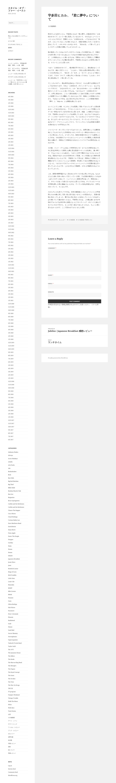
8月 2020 (10, 317)
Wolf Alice (11, 708)
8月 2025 (10, 122)
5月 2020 (10, 326)
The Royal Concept (14, 672)
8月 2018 (10, 394)
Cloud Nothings (12, 517)
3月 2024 (10, 177)
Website (51, 292)
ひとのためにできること (15, 44)
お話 (9, 714)
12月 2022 (11, 226)
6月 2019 (10, 362)
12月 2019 (11, 342)
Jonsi (9, 565)
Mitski (10, 594)
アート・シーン (12, 721)
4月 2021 (10, 291)
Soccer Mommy (13, 633)
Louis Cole (11, 581)
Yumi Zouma (12, 711)
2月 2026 (10, 103)
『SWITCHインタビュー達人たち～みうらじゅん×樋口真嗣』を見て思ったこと (17, 82)
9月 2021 (10, 274)
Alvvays (10, 455)
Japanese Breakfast (14, 559)
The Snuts (11, 675)
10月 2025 (11, 116)
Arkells (10, 462)
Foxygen (10, 539)
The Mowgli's (12, 666)
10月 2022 (11, 232)
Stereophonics (12, 637)
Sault (9, 624)
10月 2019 (11, 349)
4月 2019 (10, 368)
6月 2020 (10, 323)
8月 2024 (10, 161)
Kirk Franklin (12, 575)
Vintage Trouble (13, 698)
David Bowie (12, 526)
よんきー (63, 220)
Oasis (9, 601)
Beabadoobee (12, 471)
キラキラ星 (11, 41)
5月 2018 (10, 404)
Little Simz (11, 578)
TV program (12, 692)
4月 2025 (10, 135)
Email (50, 283)
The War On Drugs (14, 685)
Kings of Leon (12, 572)
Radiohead (11, 620)
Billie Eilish (11, 488)
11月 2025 (11, 113)
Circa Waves (12, 514)
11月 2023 (11, 190)
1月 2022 (10, 262)
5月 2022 (10, 249)
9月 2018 (10, 391)
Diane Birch (11, 530)
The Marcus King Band (15, 662)
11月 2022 (11, 229)
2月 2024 (10, 181)
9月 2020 (10, 313)
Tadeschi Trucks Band (15, 643)
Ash (9, 468)
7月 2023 (10, 203)
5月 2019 (10, 365)
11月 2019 (11, 346)
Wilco (10, 704)
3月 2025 (10, 139)
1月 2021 (10, 300)
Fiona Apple (11, 533)
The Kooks (11, 659)
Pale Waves (11, 607)
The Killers (11, 656)
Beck (9, 475)
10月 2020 (11, 310)
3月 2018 (10, 410)
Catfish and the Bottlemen (16, 504)
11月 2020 (11, 307)
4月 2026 (10, 96)
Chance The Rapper (14, 510)
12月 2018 (11, 381)
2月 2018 (10, 414)
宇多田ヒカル (88, 220)
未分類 (10, 740)
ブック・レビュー (13, 730)
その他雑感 (11, 717)
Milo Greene (12, 591)
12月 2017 (11, 420)
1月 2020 (10, 339)
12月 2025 (11, 109)
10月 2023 (11, 194)
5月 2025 (10, 132)
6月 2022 (10, 245)
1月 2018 (10, 417)
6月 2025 (10, 129)
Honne (10, 549)
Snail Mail (11, 630)
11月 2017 (11, 423)
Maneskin (11, 585)
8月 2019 (10, 355)
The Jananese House (14, 653)
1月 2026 (10, 106)
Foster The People (13, 536)
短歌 (9, 747)
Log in (10, 766)
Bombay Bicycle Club (14, 491)
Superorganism (13, 640)
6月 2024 (10, 168)
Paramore (11, 611)
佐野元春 (10, 737)
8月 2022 (10, 239)
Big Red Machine (13, 481)
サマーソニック (12, 724)
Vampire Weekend (14, 695)
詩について (11, 750)
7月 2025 (10, 126)
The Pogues (11, 669)
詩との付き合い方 (20, 74)
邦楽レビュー (12, 753)
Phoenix (10, 617)
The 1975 (11, 649)
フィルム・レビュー (14, 727)
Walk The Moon (13, 701)
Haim (10, 546)
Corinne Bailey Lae (14, 520)
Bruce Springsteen (13, 501)
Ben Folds (11, 478)
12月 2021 (11, 265)
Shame (10, 627)
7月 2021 (10, 281)
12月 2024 (11, 148)
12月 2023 (11, 187)
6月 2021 (10, 284)
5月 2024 (10, 171)
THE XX (10, 688)
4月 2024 (10, 174)
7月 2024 (10, 164)
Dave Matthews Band (14, 523)
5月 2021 (10, 287)
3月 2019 (10, 372)
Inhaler (10, 556)
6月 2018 (10, 401)
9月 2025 (10, 119)
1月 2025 (10, 145)
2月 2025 (10, 142)
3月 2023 (10, 216)
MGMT (10, 588)
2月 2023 (10, 219)
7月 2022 (10, 242)
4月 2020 (10, 329)
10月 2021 (11, 271)
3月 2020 (10, 333)
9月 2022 (10, 236)
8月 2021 (10, 278)
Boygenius (11, 497)
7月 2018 (10, 397)
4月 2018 (10, 407)
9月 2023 (10, 197)
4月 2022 (10, 252)
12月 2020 (11, 304)
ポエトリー (11, 734)
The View (11, 682)
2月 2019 (10, 375)
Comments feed (13, 772)
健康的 (10, 47)
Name (50, 275)
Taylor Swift (12, 646)
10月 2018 (11, 388)
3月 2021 (10, 294)
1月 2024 (10, 184)
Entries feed (12, 769)
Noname (10, 598)
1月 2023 (10, 223)
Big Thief (11, 484)
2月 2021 (10, 297)
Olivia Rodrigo (12, 604)
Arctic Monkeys (13, 458)
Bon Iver (10, 494)
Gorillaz (10, 543)
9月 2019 (10, 352)
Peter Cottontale (13, 614)
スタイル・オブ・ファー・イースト (17, 9)
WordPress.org (12, 775)
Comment (52, 248)
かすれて (10, 51)
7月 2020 (10, 320)
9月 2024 (10, 158)
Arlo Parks (11, 465)
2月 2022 (10, 258)
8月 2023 (10, 200)
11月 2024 (11, 151)
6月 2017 (10, 440)
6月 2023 (10, 206)
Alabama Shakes (13, 452)
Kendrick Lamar (13, 569)
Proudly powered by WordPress (58, 358)
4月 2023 (10, 213)
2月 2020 (10, 336)
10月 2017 (11, 427)
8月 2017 (10, 433)
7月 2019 (10, 359)
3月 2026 (10, 100)
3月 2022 (10, 255)
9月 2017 (10, 430)
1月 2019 (10, 378)
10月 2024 (11, 155)
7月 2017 (10, 436)
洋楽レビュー (12, 743)
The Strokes (11, 679)
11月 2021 (11, 268)
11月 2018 (11, 385)
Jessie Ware (11, 562)
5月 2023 (10, 210)
